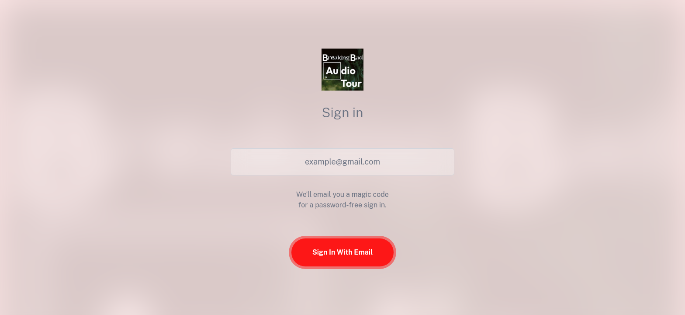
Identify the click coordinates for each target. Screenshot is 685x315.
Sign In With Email (342, 252)
